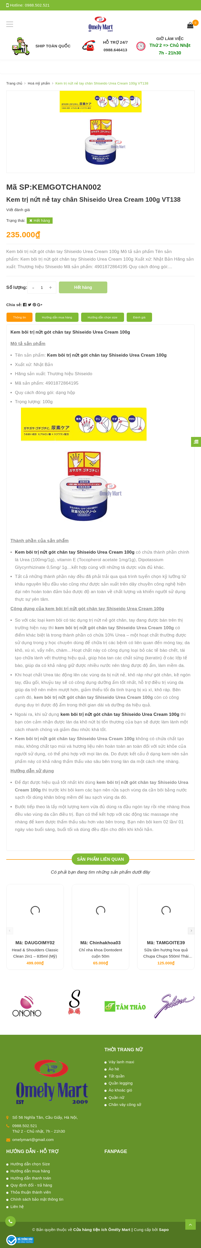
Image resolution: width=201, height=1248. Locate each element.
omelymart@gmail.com (33, 1139)
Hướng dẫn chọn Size (30, 1164)
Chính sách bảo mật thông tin (36, 1199)
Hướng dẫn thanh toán (30, 1178)
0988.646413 (115, 50)
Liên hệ (17, 1206)
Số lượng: (16, 287)
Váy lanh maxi (121, 1062)
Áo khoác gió (120, 1090)
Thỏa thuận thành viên (30, 1192)
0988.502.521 (37, 5)
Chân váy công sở (125, 1104)
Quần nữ (117, 1097)
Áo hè (114, 1069)
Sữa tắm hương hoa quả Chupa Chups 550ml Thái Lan (166, 956)
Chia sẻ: (14, 304)
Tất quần (117, 1076)
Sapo (164, 1229)
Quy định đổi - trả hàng (31, 1185)
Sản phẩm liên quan (100, 859)
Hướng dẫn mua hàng (30, 1171)
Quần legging (121, 1083)
